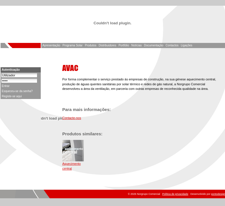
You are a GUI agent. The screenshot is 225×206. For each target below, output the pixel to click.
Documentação (153, 45)
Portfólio (124, 45)
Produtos (90, 45)
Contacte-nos (71, 118)
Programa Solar (73, 45)
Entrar (5, 86)
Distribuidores (107, 45)
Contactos (172, 45)
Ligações (186, 45)
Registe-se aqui (12, 96)
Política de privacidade (175, 194)
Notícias (136, 45)
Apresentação (51, 45)
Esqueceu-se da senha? (17, 91)
